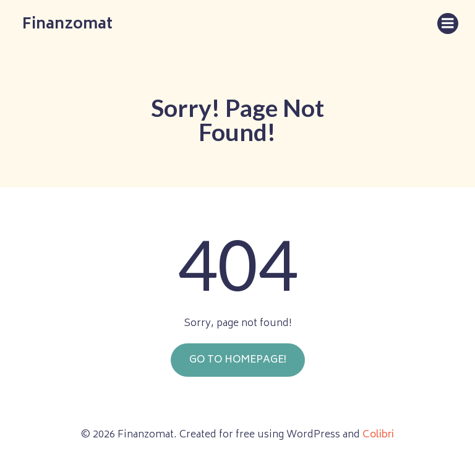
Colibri (378, 431)
